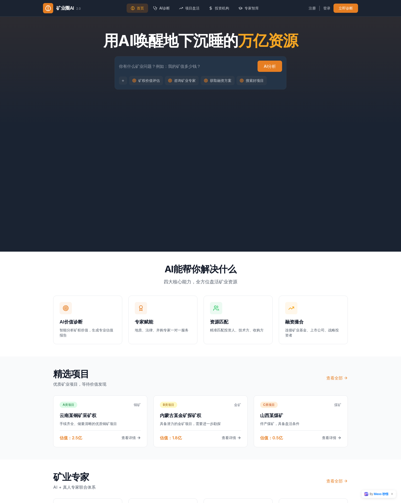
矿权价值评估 (146, 81)
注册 (312, 8)
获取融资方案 (217, 81)
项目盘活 (189, 8)
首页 (137, 8)
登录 (326, 8)
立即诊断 (346, 8)
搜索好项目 (252, 81)
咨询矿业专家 (182, 81)
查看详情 (131, 437)
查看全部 (337, 378)
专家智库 (248, 8)
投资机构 (219, 8)
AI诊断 (161, 8)
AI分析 (270, 67)
